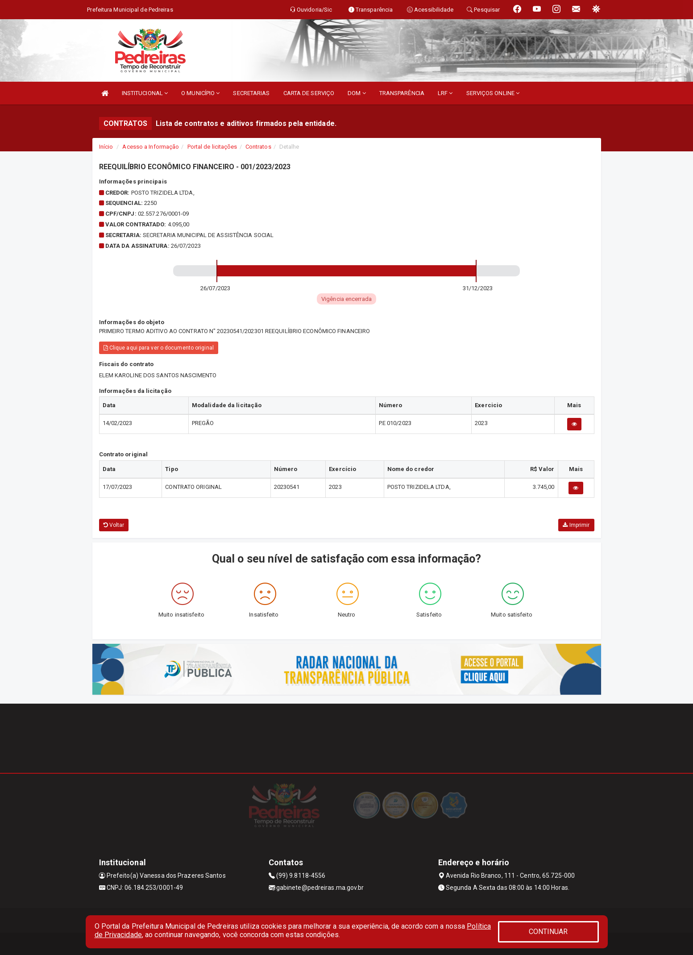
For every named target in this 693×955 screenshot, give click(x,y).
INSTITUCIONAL (145, 93)
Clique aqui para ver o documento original (159, 348)
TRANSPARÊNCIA (401, 93)
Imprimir (576, 525)
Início (106, 146)
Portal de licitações (212, 146)
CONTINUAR (548, 931)
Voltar (114, 525)
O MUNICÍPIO (200, 93)
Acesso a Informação (150, 146)
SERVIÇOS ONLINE (493, 93)
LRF (445, 93)
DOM (357, 93)
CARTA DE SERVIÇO (309, 93)
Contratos (258, 146)
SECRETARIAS (251, 93)
